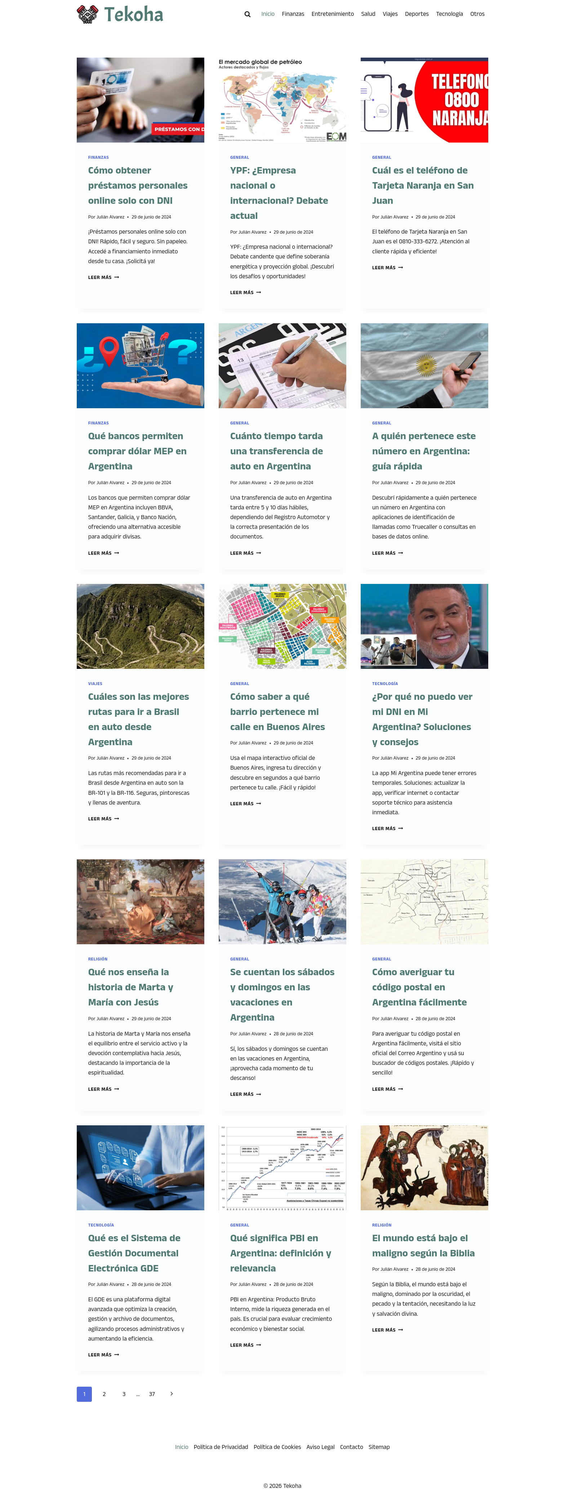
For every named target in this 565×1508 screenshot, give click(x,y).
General (239, 157)
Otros (478, 14)
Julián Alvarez (111, 217)
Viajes (390, 14)
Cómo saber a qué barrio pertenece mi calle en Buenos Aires (277, 712)
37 (152, 1394)
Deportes (417, 14)
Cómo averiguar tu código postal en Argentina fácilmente (419, 987)
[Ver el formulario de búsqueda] (247, 14)
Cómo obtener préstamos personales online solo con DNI (138, 185)
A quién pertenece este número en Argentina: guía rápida (424, 451)
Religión (98, 959)
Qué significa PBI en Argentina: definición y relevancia (281, 1253)
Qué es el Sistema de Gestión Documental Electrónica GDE (134, 1253)
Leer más (103, 277)
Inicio (268, 14)
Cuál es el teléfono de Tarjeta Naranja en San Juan (423, 185)
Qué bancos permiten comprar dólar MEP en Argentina (137, 451)
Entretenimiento (333, 14)
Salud (368, 14)
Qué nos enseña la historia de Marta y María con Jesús (130, 987)
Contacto (351, 1447)
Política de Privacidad (221, 1447)
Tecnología (449, 14)
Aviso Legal (321, 1447)
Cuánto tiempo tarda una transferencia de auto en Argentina (276, 451)
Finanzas (293, 14)
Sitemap (379, 1447)
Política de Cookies (277, 1447)
